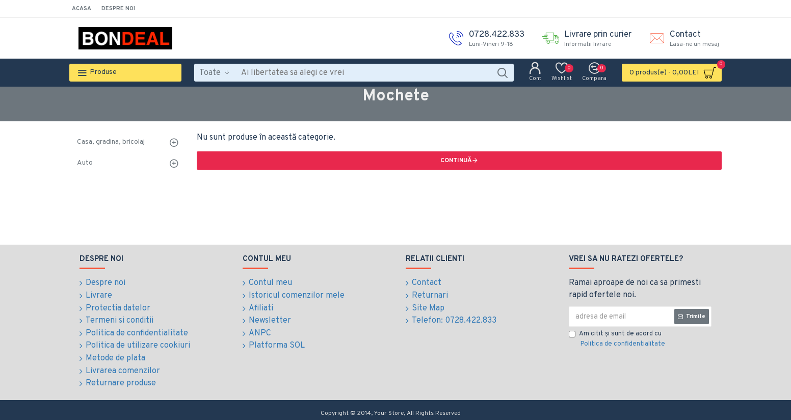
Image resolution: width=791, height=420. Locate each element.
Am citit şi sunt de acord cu (618, 339)
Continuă (456, 160)
